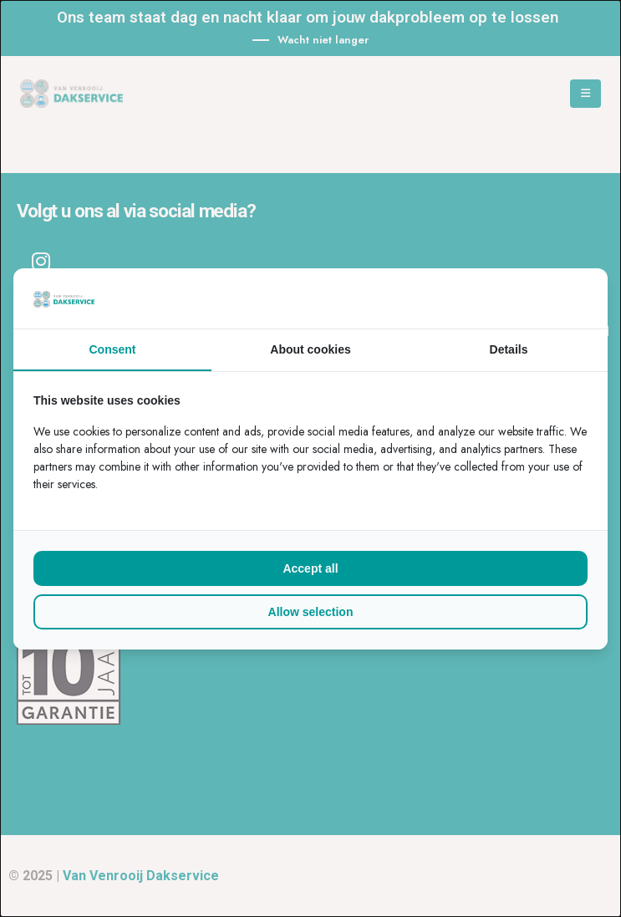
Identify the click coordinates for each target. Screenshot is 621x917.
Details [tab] (509, 349)
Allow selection (311, 612)
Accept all (310, 568)
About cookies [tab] (310, 349)
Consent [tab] (112, 349)
